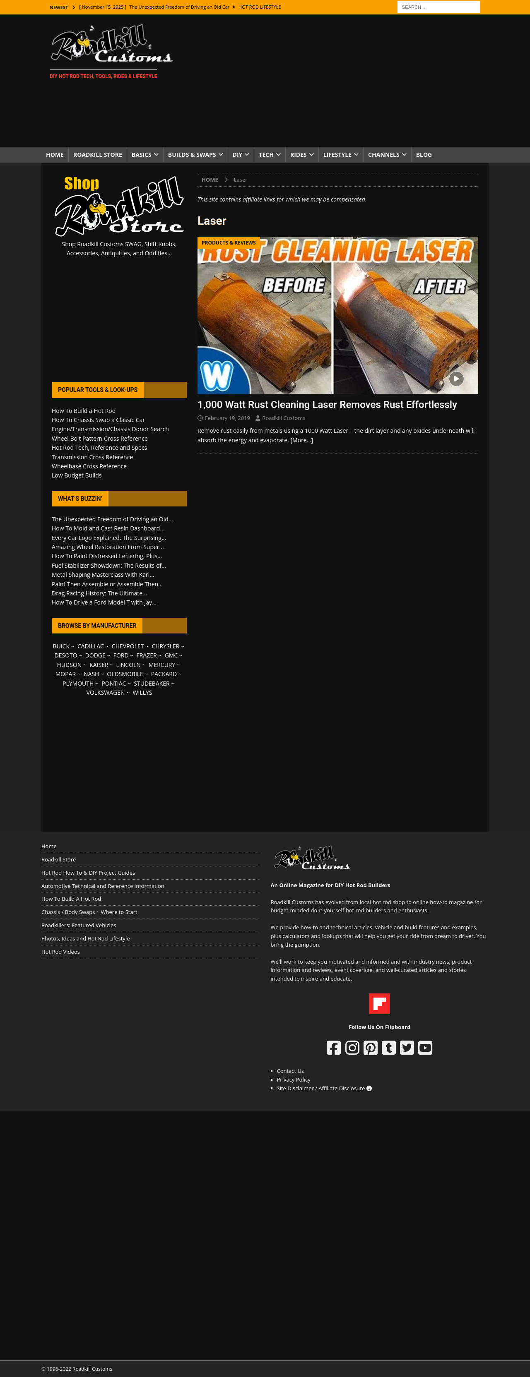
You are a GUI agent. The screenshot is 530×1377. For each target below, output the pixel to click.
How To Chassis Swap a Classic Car (98, 420)
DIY (238, 154)
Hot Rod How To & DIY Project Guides (88, 872)
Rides (298, 154)
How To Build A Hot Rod (71, 898)
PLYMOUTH (78, 683)
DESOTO (66, 655)
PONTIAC (113, 683)
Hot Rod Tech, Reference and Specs (99, 447)
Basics (142, 154)
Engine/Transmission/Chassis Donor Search (110, 429)
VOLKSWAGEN (106, 692)
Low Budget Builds (76, 475)
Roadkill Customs (283, 418)
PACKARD (164, 674)
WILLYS (142, 692)
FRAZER (147, 655)
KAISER (98, 665)
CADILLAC (90, 646)
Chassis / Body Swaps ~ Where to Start (89, 912)
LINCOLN (128, 665)
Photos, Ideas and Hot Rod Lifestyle (85, 938)
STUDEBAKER (151, 683)
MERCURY (162, 665)
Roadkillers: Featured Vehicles (78, 925)
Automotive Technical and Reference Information (102, 886)
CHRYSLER (165, 646)
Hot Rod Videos (60, 951)
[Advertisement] (337, 81)
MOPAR (65, 674)
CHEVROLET (128, 646)
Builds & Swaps (192, 154)
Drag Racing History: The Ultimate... (99, 593)
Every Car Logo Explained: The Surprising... (109, 538)
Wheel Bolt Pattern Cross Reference (100, 438)
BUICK (61, 646)
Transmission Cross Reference (92, 457)
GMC (171, 655)
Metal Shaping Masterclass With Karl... (103, 574)
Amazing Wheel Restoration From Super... (108, 547)
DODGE (95, 655)
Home (55, 154)
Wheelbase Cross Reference (89, 466)
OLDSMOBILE (125, 674)
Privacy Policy (294, 1079)
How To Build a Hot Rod (84, 411)
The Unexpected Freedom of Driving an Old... (112, 519)
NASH (91, 674)
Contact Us (290, 1071)
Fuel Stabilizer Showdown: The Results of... (109, 565)
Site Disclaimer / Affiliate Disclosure (324, 1088)
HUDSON (69, 665)
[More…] (302, 440)
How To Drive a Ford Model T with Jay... (104, 602)
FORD (121, 655)
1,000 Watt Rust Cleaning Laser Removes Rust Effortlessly (327, 404)
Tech (266, 154)
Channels (384, 154)
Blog (424, 154)
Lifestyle (337, 154)
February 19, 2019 (227, 418)
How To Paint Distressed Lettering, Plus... (107, 556)
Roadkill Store (97, 154)
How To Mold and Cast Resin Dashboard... (108, 528)
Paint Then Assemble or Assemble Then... (107, 584)
